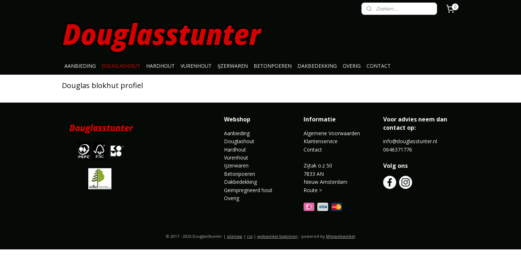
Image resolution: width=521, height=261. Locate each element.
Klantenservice (321, 141)
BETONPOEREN (273, 65)
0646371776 (397, 149)
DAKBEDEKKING (317, 65)
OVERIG (352, 65)
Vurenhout (236, 157)
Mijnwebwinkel (340, 236)
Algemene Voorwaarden (332, 133)
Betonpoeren (239, 173)
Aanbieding (237, 133)
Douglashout (239, 141)
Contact (313, 149)
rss (250, 236)
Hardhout (235, 149)
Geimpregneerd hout (248, 190)
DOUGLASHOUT (121, 65)
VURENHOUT (196, 65)
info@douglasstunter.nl (410, 141)
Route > (313, 190)
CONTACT (379, 65)
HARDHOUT (160, 65)
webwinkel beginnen (277, 236)
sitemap (234, 236)
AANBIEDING (80, 65)
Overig (231, 198)
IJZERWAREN (232, 65)
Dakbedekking (240, 181)
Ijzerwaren (236, 165)
